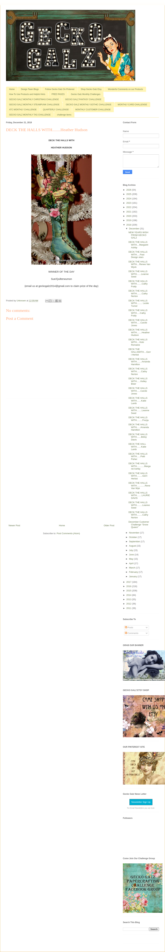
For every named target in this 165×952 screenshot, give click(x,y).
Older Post (109, 525)
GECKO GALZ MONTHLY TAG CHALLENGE (30, 115)
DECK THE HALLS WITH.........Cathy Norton (138, 515)
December (134, 228)
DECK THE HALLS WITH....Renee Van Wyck (139, 264)
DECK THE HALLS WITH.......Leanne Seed (138, 274)
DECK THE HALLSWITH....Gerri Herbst (139, 352)
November (134, 532)
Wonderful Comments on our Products (125, 89)
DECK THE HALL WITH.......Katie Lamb (137, 447)
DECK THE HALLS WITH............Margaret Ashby (139, 466)
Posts (129, 627)
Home (12, 89)
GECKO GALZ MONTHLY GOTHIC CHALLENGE (88, 104)
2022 (129, 207)
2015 (129, 590)
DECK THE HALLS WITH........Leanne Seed (138, 410)
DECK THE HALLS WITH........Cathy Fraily (137, 284)
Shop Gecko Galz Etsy (91, 89)
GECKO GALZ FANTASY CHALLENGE (83, 99)
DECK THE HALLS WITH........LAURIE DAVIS (139, 495)
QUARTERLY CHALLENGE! (56, 109)
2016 (129, 586)
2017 (129, 582)
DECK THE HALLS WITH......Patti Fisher (137, 456)
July (131, 550)
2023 (129, 203)
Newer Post (14, 525)
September (135, 541)
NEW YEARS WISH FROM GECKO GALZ (138, 235)
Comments (131, 633)
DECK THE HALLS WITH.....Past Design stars (137, 254)
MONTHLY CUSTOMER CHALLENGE (93, 109)
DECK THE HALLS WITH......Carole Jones (137, 323)
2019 (129, 220)
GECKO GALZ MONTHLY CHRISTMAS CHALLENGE (34, 99)
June (132, 554)
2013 (129, 599)
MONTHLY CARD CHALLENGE (132, 104)
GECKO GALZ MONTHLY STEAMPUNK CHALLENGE (34, 104)
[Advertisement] (61, 460)
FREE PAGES (58, 94)
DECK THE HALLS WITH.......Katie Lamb (137, 401)
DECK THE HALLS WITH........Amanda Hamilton (139, 362)
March (132, 567)
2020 (129, 216)
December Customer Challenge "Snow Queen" (138, 524)
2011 (129, 608)
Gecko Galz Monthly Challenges (85, 94)
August (133, 545)
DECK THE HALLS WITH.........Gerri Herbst (137, 476)
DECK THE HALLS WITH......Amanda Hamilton (138, 427)
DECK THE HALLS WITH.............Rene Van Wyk (139, 486)
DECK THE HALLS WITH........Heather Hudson (139, 332)
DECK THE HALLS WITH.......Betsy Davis (137, 437)
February (134, 572)
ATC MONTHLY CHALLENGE (23, 109)
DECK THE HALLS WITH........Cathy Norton (137, 293)
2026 (129, 190)
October (133, 537)
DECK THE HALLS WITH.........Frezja (138, 418)
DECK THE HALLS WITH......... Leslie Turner (138, 303)
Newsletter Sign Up (140, 802)
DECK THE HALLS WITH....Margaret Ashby (138, 245)
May (131, 559)
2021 (129, 211)
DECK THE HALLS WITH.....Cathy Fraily (137, 313)
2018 (129, 224)
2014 (129, 595)
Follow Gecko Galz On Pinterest (59, 89)
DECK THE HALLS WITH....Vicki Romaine (137, 342)
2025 (129, 194)
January (133, 576)
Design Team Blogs (30, 89)
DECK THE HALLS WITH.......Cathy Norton (137, 371)
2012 (129, 603)
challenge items (64, 115)
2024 (129, 198)
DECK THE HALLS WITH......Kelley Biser (137, 381)
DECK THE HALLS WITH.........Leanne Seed (139, 505)
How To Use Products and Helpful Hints (27, 94)
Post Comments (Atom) (68, 533)
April (131, 563)
